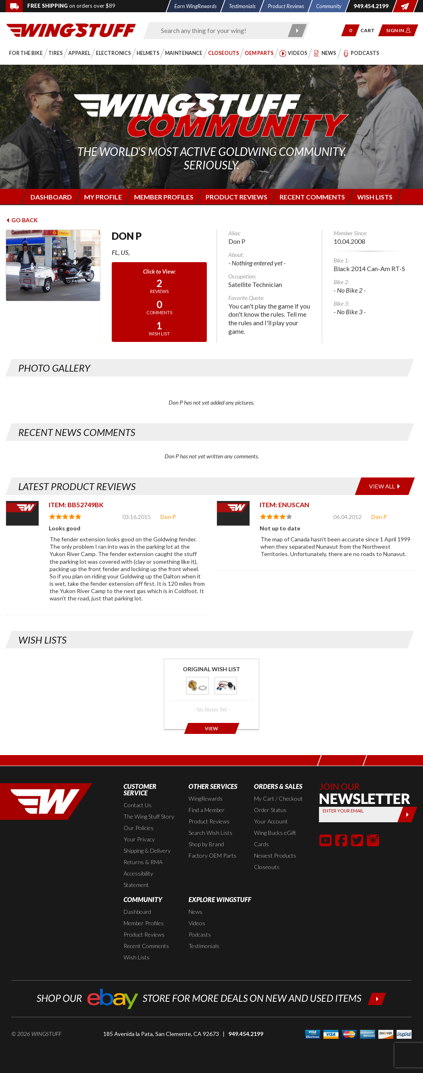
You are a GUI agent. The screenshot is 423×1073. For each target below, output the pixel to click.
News (195, 911)
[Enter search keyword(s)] (219, 30)
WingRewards (206, 798)
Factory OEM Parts (212, 855)
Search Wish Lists (210, 832)
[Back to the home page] (71, 29)
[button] (350, 30)
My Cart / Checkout (278, 798)
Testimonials (204, 945)
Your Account (271, 821)
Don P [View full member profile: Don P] (168, 516)
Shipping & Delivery (147, 850)
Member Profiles (144, 923)
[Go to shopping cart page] (370, 30)
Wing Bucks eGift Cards (275, 838)
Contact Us (138, 804)
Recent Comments (146, 945)
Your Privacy (139, 839)
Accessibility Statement (138, 879)
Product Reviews (209, 821)
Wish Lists (137, 957)
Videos (197, 923)
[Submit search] (297, 30)
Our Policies (139, 827)
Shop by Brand (206, 844)
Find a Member (207, 809)
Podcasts (200, 934)
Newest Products (275, 855)
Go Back (22, 220)
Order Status (270, 809)
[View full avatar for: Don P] (53, 265)
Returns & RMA (143, 861)
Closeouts (267, 866)
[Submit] (407, 814)
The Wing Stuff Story (149, 816)
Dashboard (137, 911)
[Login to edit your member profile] (102, 197)
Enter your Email (343, 810)
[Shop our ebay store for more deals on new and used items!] (211, 997)
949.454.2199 (245, 1033)
